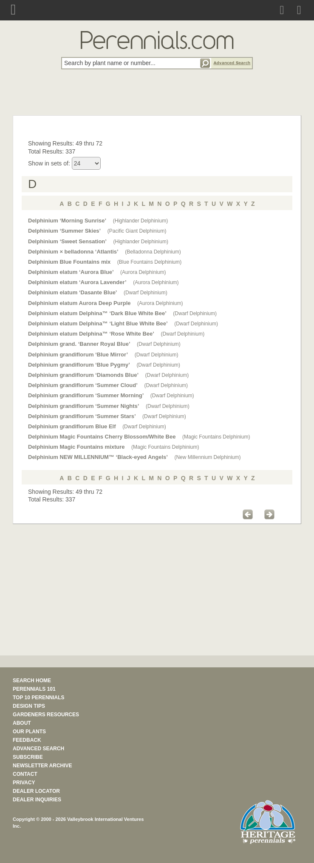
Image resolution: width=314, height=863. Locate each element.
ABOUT (22, 723)
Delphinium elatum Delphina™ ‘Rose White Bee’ (91, 333)
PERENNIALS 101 (34, 689)
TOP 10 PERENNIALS (39, 698)
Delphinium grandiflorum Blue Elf (72, 426)
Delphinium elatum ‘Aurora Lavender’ (77, 282)
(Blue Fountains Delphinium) (149, 262)
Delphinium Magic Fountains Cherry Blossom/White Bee (101, 436)
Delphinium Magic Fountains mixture (76, 447)
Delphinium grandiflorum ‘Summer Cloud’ (83, 385)
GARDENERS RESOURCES (46, 715)
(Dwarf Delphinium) (145, 293)
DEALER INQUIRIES (37, 800)
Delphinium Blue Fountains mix (69, 262)
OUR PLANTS (29, 732)
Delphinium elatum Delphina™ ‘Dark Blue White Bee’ (97, 313)
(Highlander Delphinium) (140, 221)
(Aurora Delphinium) (143, 272)
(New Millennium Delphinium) (207, 457)
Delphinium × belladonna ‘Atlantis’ (73, 251)
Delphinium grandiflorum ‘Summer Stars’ (82, 416)
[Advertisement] (157, 97)
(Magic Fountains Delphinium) (216, 437)
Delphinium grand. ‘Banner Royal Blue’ (79, 344)
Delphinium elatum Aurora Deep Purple (79, 303)
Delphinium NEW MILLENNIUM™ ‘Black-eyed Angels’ (98, 457)
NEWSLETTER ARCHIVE (42, 766)
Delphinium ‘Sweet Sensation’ (67, 241)
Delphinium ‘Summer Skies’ (64, 231)
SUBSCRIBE (28, 757)
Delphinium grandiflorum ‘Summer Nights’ (83, 406)
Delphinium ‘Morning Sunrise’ (67, 220)
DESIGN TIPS (29, 706)
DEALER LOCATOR (36, 791)
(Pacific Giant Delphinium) (137, 231)
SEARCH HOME (32, 681)
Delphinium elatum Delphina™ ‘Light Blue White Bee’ (98, 323)
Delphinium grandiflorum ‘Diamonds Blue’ (83, 375)
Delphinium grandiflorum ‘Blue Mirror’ (78, 354)
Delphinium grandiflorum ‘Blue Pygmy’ (79, 365)
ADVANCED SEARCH (38, 749)
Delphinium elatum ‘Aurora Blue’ (71, 272)
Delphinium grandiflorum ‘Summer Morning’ (86, 395)
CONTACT (25, 774)
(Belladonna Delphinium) (153, 252)
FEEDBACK (27, 740)
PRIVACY (24, 783)
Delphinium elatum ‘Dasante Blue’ (72, 292)
